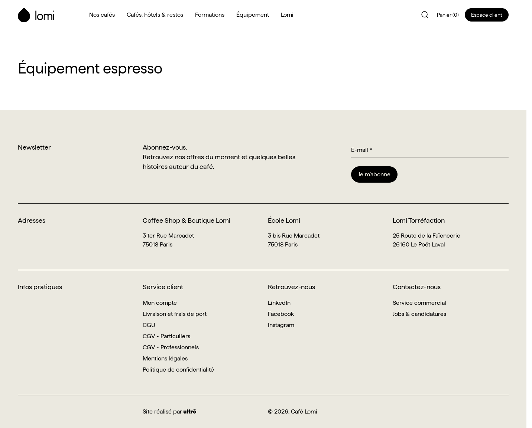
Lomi (287, 15)
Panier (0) (448, 15)
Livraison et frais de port (175, 314)
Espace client (486, 15)
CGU (149, 325)
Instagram (281, 325)
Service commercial (419, 303)
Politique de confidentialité (178, 369)
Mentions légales (165, 358)
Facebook (281, 314)
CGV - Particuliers (166, 336)
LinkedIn (279, 303)
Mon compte (160, 303)
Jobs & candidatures (419, 314)
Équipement (252, 15)
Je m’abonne (374, 174)
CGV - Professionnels (171, 347)
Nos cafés (102, 15)
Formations (209, 15)
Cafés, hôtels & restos (155, 15)
